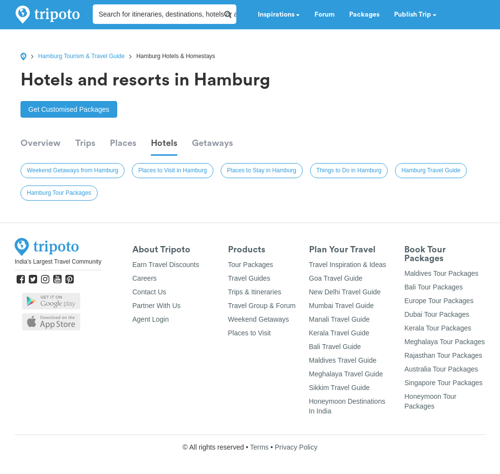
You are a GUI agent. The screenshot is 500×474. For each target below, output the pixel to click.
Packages (364, 14)
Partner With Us (156, 305)
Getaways (212, 143)
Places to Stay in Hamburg (261, 170)
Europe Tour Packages (438, 301)
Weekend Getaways (258, 319)
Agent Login (150, 319)
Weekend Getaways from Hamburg (72, 170)
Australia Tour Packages (441, 369)
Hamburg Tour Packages (59, 192)
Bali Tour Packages (433, 287)
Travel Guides (249, 278)
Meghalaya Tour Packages (444, 342)
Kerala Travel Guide (339, 333)
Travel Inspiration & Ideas (347, 264)
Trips (85, 143)
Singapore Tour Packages (443, 383)
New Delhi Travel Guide (345, 292)
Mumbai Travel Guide (341, 305)
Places (123, 143)
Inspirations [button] (279, 14)
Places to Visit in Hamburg (172, 170)
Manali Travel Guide (339, 319)
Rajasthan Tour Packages (443, 355)
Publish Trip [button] (415, 14)
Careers (144, 278)
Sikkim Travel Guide (339, 388)
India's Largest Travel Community (58, 261)
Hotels (164, 143)
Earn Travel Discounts (165, 264)
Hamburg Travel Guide (430, 170)
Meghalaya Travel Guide (346, 374)
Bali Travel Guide (335, 346)
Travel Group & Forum (262, 305)
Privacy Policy (296, 447)
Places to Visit (249, 333)
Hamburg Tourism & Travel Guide (81, 56)
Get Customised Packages (68, 109)
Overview (41, 143)
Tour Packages (250, 264)
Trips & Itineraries (254, 292)
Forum (324, 14)
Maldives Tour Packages (441, 273)
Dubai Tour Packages (436, 314)
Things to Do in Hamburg (348, 170)
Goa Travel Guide (336, 278)
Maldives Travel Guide (343, 360)
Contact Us (149, 292)
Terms (259, 447)
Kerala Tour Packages (437, 328)
